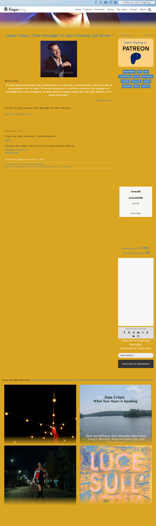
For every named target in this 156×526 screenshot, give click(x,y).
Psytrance (136, 81)
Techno (147, 81)
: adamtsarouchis (17, 150)
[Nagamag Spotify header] (116, 2)
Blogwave (127, 86)
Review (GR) (39, 166)
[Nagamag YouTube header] (106, 2)
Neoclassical (129, 71)
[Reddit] (133, 332)
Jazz (21, 164)
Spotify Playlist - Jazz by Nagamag (58, 166)
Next (147, 35)
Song (26, 164)
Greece (26, 166)
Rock (136, 86)
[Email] (138, 336)
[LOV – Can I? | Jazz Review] (40, 481)
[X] (129, 332)
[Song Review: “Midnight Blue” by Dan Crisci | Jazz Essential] (116, 420)
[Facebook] (124, 332)
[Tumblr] (147, 332)
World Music (124, 76)
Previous (126, 35)
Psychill (125, 81)
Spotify (31, 164)
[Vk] (133, 336)
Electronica (147, 76)
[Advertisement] (136, 103)
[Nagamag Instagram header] (111, 2)
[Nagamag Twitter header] (101, 2)
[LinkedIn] (138, 332)
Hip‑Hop (145, 86)
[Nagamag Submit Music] (136, 232)
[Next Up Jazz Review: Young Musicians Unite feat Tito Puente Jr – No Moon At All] (40, 420)
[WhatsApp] (143, 332)
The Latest (39, 164)
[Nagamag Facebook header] (96, 2)
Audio (16, 164)
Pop (139, 71)
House (136, 76)
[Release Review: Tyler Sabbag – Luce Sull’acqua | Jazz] (116, 481)
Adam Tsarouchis (15, 166)
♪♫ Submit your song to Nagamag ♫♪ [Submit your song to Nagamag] (137, 2)
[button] (149, 9)
